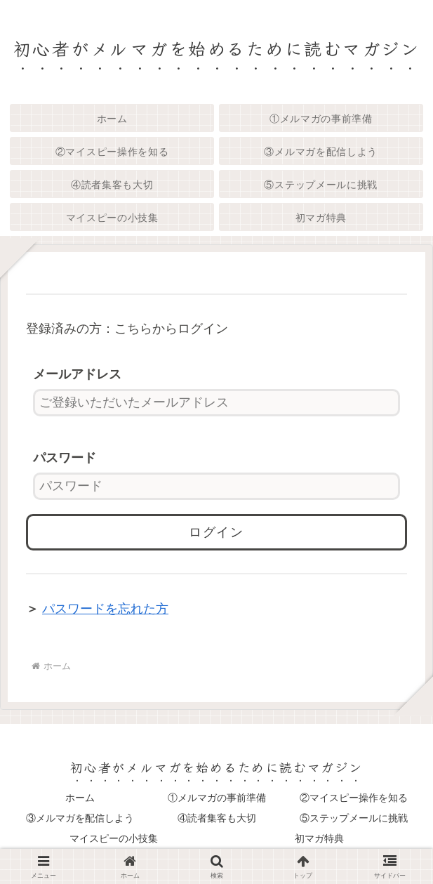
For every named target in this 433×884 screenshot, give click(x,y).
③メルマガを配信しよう (80, 818)
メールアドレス (77, 374)
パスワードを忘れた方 (105, 609)
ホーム (80, 797)
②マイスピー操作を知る (354, 797)
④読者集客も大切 (217, 818)
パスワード (64, 458)
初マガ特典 (319, 838)
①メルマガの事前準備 (217, 797)
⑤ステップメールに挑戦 (354, 818)
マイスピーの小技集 (113, 838)
